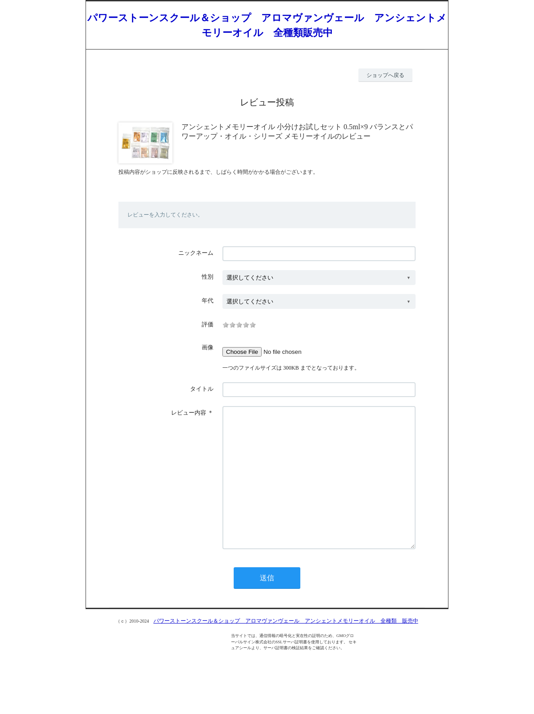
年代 (207, 300)
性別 (207, 276)
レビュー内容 (188, 412)
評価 (207, 324)
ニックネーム (195, 252)
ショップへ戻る (385, 75)
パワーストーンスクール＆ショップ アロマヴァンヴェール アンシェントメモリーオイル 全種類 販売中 (286, 648)
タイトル (201, 388)
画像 (207, 347)
